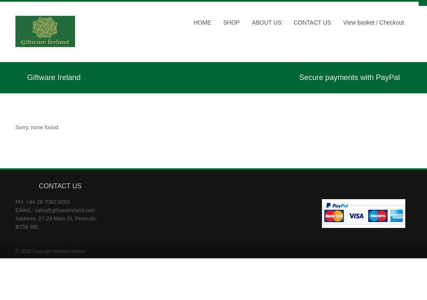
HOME (202, 22)
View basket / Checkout (373, 22)
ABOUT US (266, 22)
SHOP (231, 22)
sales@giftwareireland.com (65, 210)
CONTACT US (312, 22)
